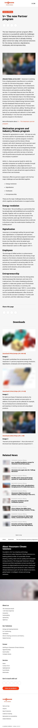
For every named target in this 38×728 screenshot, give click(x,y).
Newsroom (11, 539)
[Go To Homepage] (9, 3)
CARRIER (18, 726)
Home (4, 539)
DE (32, 3)
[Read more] (19, 462)
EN (34, 3)
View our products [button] (11, 688)
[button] (19, 535)
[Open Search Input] (29, 3)
